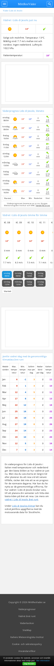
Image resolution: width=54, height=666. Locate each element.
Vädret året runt (27, 616)
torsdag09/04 (18, 274)
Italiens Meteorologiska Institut (27, 637)
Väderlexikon (27, 623)
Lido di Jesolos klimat (23, 505)
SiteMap (27, 630)
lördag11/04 (40, 274)
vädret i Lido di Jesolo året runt (21, 499)
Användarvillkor (27, 651)
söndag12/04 (7, 283)
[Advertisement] (27, 83)
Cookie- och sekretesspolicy (27, 644)
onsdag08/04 (7, 274)
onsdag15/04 (40, 283)
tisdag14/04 (29, 283)
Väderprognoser (27, 609)
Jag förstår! (29, 664)
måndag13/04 (18, 283)
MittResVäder (27, 4)
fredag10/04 (29, 274)
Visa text (7, 198)
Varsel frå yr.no (43, 205)
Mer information (43, 661)
